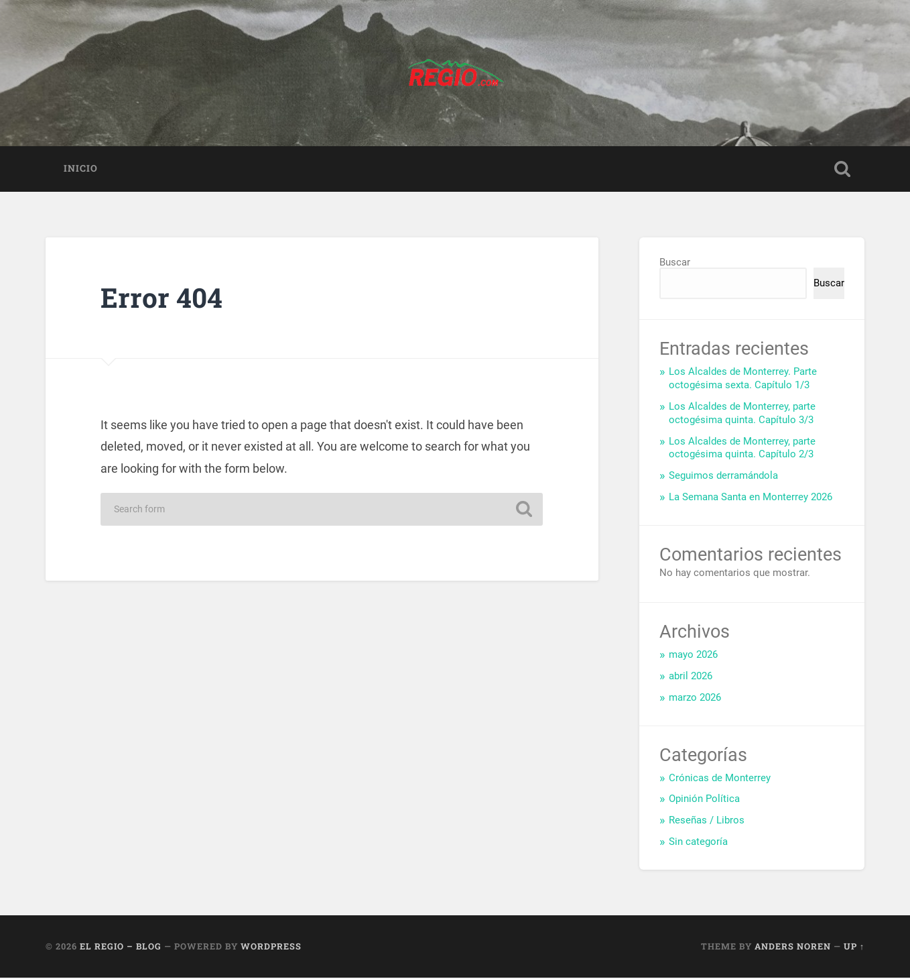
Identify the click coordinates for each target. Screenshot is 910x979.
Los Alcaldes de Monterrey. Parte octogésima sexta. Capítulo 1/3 (743, 379)
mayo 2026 (693, 656)
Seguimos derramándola (723, 477)
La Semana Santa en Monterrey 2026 (750, 498)
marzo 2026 (695, 699)
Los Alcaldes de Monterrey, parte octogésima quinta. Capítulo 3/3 (742, 414)
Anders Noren (793, 947)
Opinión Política (704, 800)
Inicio (81, 170)
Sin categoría (698, 843)
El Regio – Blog (120, 947)
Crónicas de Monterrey (720, 778)
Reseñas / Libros (706, 821)
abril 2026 (690, 677)
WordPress (271, 947)
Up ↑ (854, 947)
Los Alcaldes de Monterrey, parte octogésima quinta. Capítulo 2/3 (742, 448)
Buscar (674, 263)
